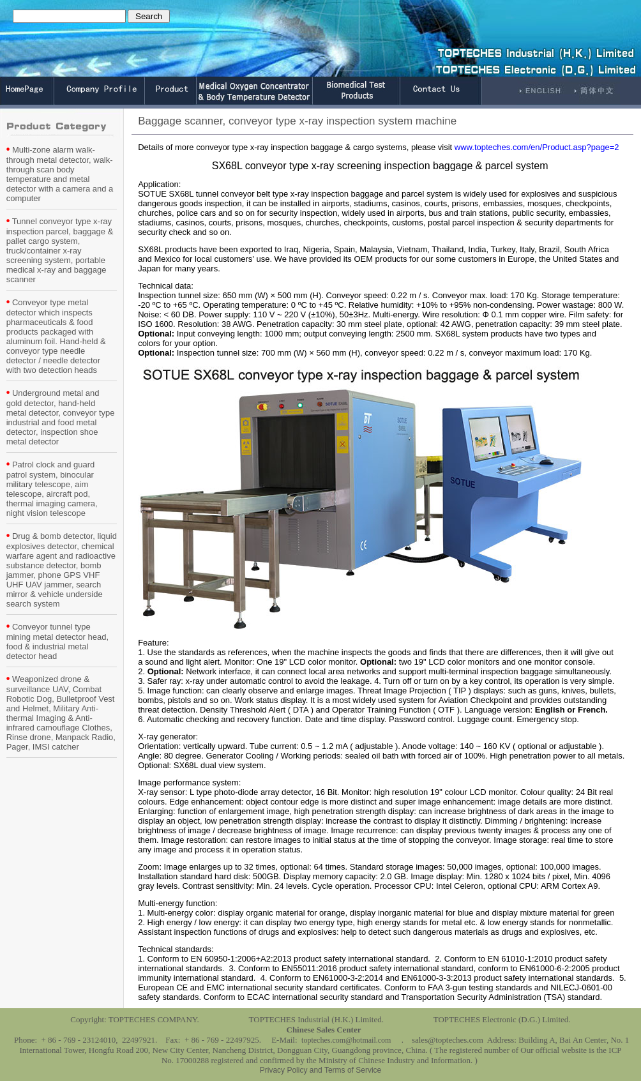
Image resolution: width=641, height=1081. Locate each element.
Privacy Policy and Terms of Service (321, 1070)
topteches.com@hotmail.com (346, 1040)
